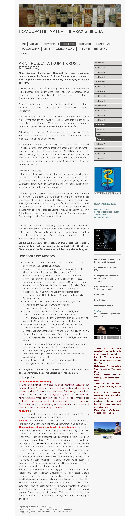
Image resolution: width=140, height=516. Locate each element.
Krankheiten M (100, 106)
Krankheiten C (100, 72)
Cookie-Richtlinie (37, 506)
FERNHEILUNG (84, 49)
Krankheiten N (100, 110)
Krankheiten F (100, 87)
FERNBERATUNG (100, 49)
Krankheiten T (100, 149)
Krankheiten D (100, 77)
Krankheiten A (100, 63)
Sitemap (44, 506)
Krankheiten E (100, 82)
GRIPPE (47, 49)
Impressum (22, 506)
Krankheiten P (100, 120)
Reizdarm (100, 130)
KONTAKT (24, 54)
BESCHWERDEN (85, 44)
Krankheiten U (100, 153)
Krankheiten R (100, 125)
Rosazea (100, 139)
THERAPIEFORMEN (51, 44)
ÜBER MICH (34, 44)
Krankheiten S (100, 144)
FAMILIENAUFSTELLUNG (64, 49)
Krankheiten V (100, 158)
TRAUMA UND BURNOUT (30, 49)
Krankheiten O (100, 115)
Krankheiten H (100, 96)
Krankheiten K (100, 101)
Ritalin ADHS (101, 134)
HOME (23, 44)
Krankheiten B (100, 67)
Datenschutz (29, 506)
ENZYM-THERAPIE (103, 44)
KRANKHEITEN (69, 44)
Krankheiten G (100, 91)
